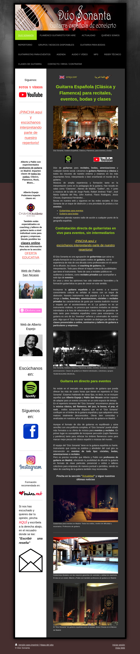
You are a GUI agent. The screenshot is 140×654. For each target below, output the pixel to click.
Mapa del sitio (47, 645)
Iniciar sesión (118, 645)
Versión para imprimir (27, 645)
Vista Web (120, 648)
